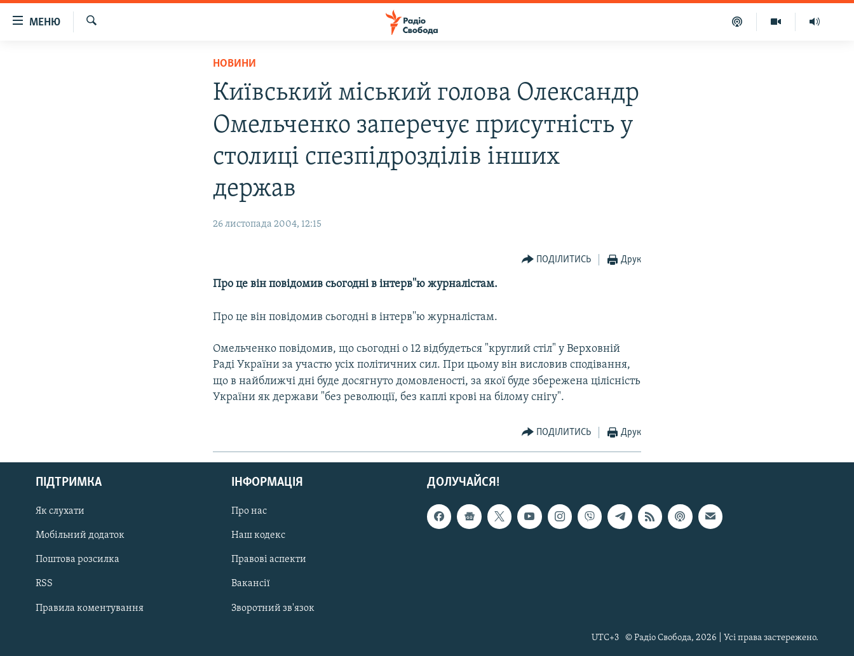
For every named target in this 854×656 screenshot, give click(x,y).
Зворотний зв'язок (273, 608)
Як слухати (60, 511)
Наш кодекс (258, 535)
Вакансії (250, 584)
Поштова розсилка (77, 559)
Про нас (249, 511)
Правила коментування (90, 608)
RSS (44, 584)
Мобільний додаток (80, 535)
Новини (234, 64)
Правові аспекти (268, 559)
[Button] (557, 260)
